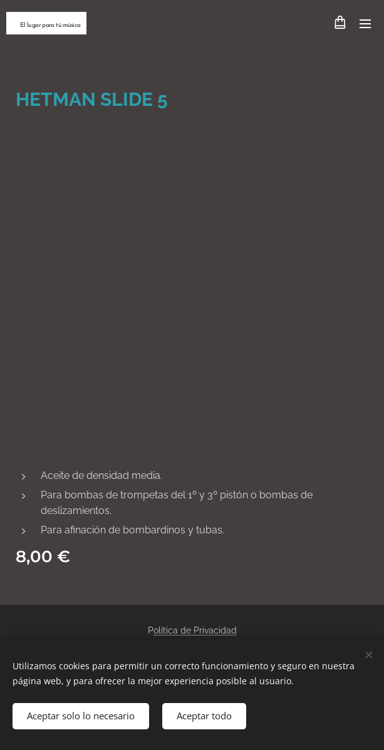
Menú (365, 23)
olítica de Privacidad (195, 630)
